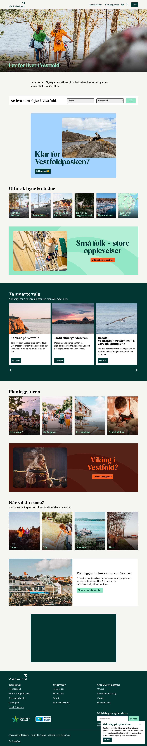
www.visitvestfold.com (19, 735)
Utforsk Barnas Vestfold (102, 260)
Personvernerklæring (106, 693)
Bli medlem (58, 693)
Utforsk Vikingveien (103, 476)
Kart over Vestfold (61, 702)
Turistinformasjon (38, 735)
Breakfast (16, 741)
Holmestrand (15, 689)
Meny (134, 5)
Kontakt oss (58, 689)
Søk (131, 101)
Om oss (100, 689)
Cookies (100, 698)
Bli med (133, 718)
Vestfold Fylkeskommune (59, 735)
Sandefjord (14, 702)
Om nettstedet (104, 702)
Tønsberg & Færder (17, 698)
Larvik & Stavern (16, 707)
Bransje (56, 698)
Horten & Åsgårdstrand (19, 693)
